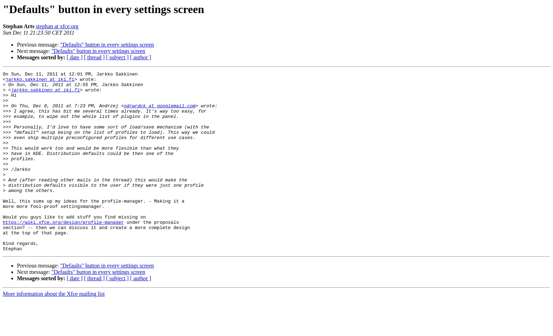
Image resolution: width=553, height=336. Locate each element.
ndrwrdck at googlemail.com (159, 113)
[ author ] (140, 57)
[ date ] (75, 57)
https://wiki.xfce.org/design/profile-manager (63, 253)
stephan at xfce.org (57, 26)
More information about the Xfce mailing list (54, 330)
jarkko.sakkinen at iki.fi (40, 81)
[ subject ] (117, 57)
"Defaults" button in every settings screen (107, 45)
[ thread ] (94, 57)
